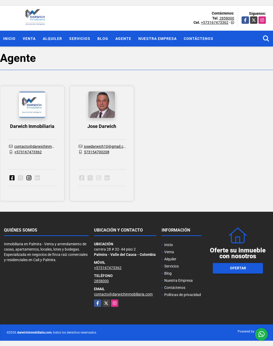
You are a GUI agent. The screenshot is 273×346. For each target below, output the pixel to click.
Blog (102, 38)
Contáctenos (198, 38)
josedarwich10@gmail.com (106, 146)
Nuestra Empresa (157, 38)
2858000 (226, 18)
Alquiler (52, 38)
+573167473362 (214, 22)
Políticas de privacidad (182, 295)
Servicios (79, 38)
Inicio (9, 38)
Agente (123, 38)
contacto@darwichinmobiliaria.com (43, 146)
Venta (29, 38)
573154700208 (96, 152)
